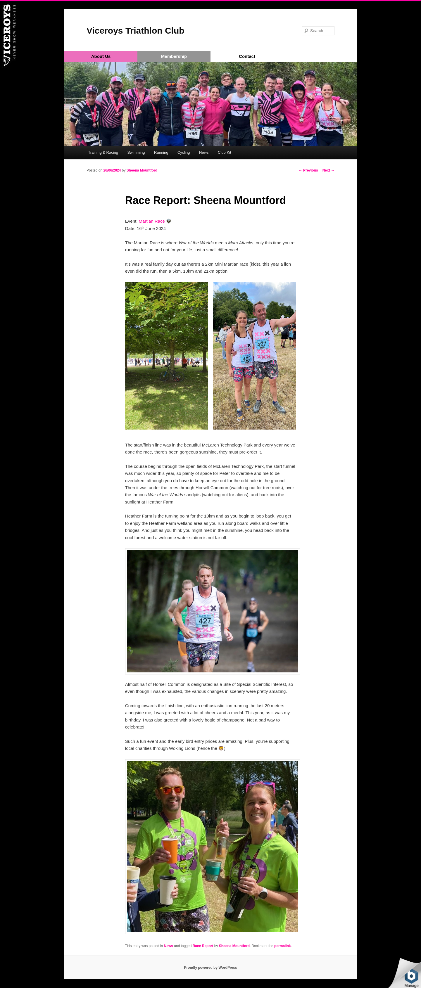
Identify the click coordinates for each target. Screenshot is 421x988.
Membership (174, 56)
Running (161, 152)
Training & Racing (103, 152)
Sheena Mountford (142, 170)
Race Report (203, 946)
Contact (247, 56)
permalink (282, 946)
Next (328, 170)
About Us (101, 56)
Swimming (136, 152)
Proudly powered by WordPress (210, 967)
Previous (308, 170)
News (204, 152)
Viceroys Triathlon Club (135, 30)
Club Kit (224, 152)
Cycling (183, 152)
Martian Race (152, 221)
